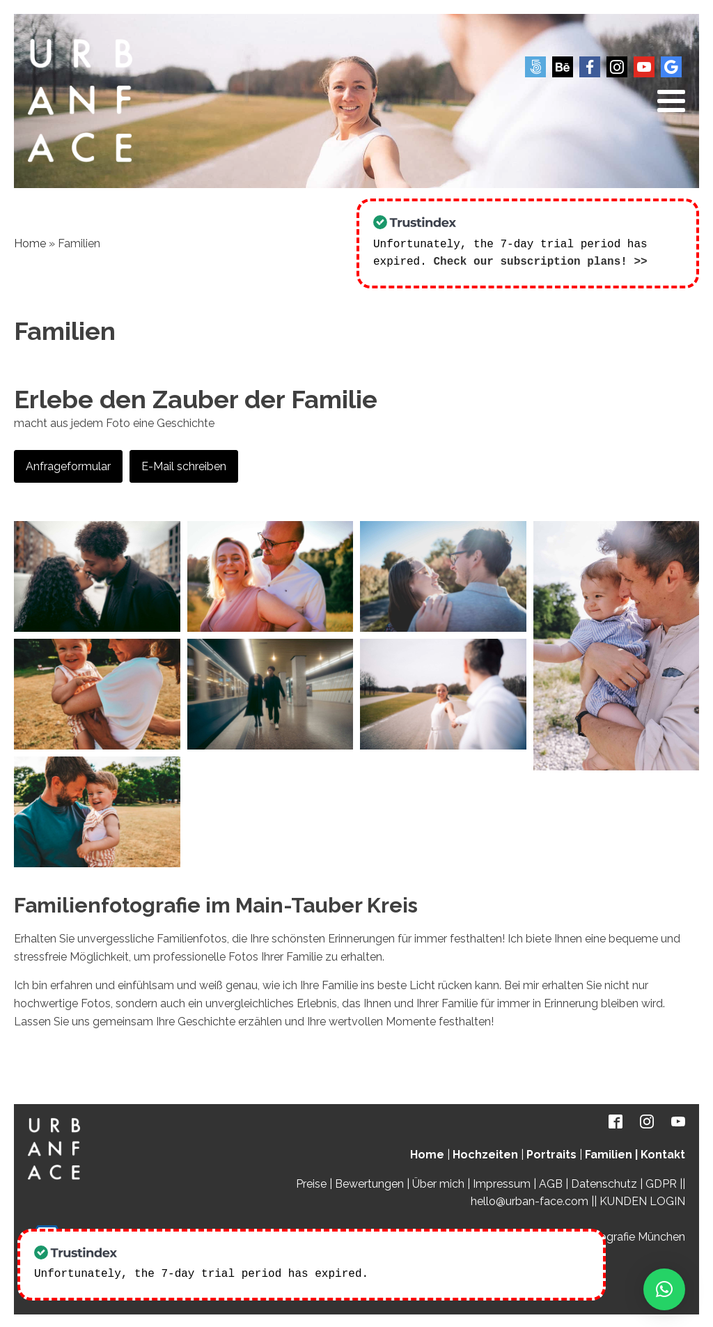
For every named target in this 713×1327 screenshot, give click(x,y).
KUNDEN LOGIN (642, 1199)
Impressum (502, 1182)
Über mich (438, 1182)
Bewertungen (369, 1182)
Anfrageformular (68, 465)
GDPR (661, 1182)
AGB (551, 1182)
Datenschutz (604, 1182)
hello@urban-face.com (529, 1199)
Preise (311, 1182)
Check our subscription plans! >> (540, 260)
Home (30, 242)
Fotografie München (633, 1235)
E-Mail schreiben (183, 465)
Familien (608, 1153)
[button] (664, 1289)
